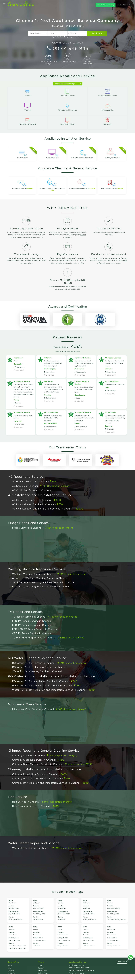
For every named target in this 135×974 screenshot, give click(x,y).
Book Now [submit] (97, 33)
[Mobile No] (77, 33)
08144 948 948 (70, 48)
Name (11, 900)
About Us (11, 970)
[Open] (4, 6)
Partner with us (122, 961)
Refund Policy (43, 973)
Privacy (40, 968)
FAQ (9, 968)
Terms (40, 965)
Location (11, 906)
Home (10, 965)
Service (11, 917)
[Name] (58, 33)
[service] (38, 33)
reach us (83, 235)
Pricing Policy (42, 970)
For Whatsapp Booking (105, 6)
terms (81, 37)
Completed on (13, 911)
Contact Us (11, 973)
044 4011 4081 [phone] (123, 6)
